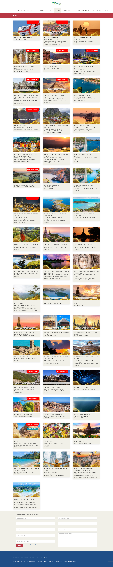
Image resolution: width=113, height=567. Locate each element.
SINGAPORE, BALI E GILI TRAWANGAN (25, 247)
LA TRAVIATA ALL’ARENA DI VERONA (84, 389)
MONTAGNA (40, 10)
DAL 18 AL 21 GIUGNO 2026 (81, 126)
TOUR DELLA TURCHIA (20, 217)
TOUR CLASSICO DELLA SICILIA (23, 416)
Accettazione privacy (32, 544)
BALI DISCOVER (78, 305)
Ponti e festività (66, 10)
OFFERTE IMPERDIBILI (62, 22)
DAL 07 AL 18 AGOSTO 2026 (51, 66)
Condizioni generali (18, 557)
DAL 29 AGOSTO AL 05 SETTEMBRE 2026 (25, 387)
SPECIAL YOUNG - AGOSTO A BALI (83, 443)
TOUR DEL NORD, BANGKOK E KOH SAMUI (55, 247)
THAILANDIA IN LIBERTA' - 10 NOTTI (24, 336)
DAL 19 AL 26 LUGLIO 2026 (51, 185)
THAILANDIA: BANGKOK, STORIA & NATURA (56, 275)
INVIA (19, 545)
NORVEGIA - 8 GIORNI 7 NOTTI (22, 158)
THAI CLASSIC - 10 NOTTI (81, 336)
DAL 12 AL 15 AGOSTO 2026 (21, 357)
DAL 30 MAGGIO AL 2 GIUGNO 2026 (83, 95)
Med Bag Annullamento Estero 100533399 (51, 561)
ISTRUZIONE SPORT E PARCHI (82, 10)
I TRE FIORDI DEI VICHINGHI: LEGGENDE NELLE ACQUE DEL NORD (25, 155)
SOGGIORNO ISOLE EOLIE (51, 186)
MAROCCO (77, 39)
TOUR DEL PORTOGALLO (51, 39)
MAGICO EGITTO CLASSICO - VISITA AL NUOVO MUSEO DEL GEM (25, 70)
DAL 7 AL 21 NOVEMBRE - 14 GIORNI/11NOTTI (26, 95)
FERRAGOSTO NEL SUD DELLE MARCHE (25, 358)
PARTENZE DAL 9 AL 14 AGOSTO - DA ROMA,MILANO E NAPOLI (24, 333)
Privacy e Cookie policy (41, 557)
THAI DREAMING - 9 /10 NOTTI (52, 303)
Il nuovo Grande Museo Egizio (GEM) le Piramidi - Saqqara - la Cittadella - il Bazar (56, 99)
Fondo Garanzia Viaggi (29, 557)
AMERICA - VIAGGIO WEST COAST (53, 68)
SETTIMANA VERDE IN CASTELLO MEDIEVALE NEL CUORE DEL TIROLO (54, 389)
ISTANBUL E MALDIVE (50, 336)
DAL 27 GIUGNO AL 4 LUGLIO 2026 (24, 185)
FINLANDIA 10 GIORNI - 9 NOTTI (53, 129)
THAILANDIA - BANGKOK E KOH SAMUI (85, 217)
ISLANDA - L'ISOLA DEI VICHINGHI (83, 360)
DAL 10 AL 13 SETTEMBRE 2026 (82, 387)
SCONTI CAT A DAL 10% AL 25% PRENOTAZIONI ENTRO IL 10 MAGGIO (54, 158)
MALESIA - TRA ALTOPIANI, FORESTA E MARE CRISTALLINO (25, 306)
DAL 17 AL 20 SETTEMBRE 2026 (53, 414)
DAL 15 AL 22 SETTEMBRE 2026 (23, 414)
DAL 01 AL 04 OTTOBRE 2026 (82, 414)
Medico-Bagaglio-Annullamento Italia (31, 561)
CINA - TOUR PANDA (79, 70)
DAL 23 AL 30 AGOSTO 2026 (52, 387)
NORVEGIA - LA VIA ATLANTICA (53, 217)
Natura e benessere (96, 10)
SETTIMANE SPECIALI (29, 10)
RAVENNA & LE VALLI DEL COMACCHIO (85, 127)
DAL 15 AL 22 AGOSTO (20, 126)
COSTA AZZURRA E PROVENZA (82, 97)
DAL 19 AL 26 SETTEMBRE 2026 (23, 38)
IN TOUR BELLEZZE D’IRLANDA (23, 127)
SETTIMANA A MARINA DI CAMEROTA (24, 186)
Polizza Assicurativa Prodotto (70, 561)
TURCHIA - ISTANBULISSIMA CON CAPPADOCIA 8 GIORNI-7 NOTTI (83, 469)
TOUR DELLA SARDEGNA (21, 39)
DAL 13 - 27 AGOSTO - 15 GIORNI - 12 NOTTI (26, 271)
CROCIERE (48, 10)
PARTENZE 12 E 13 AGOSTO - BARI (53, 302)
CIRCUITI (57, 10)
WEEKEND (107, 10)
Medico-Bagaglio (17, 561)
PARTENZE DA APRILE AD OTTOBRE (24, 499)
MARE (19, 10)
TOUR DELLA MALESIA (50, 472)
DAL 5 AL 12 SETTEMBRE (51, 38)
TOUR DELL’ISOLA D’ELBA (81, 416)
